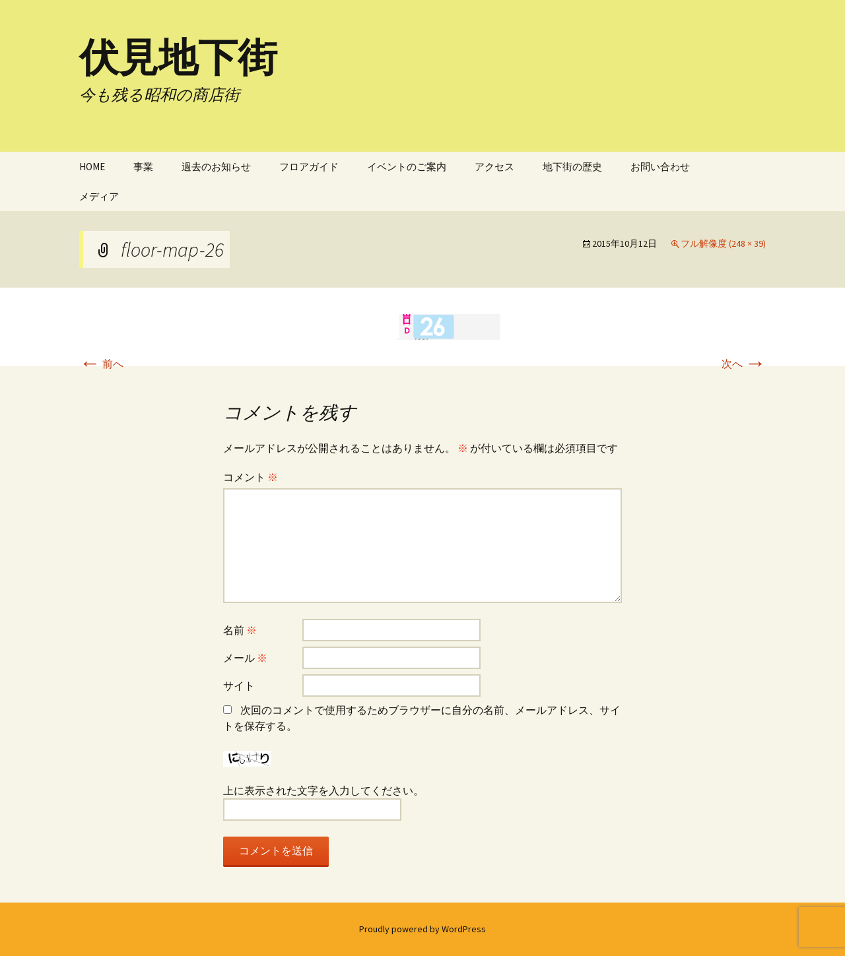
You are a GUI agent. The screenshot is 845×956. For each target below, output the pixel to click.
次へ (744, 363)
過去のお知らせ (216, 166)
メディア (99, 196)
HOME (92, 166)
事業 (143, 166)
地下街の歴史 (572, 166)
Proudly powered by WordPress (422, 929)
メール (245, 657)
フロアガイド (309, 166)
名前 (240, 630)
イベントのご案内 (406, 166)
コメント (250, 477)
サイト (239, 685)
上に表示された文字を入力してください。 (323, 790)
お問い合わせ (660, 166)
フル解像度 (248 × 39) (723, 243)
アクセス (494, 166)
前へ (101, 363)
